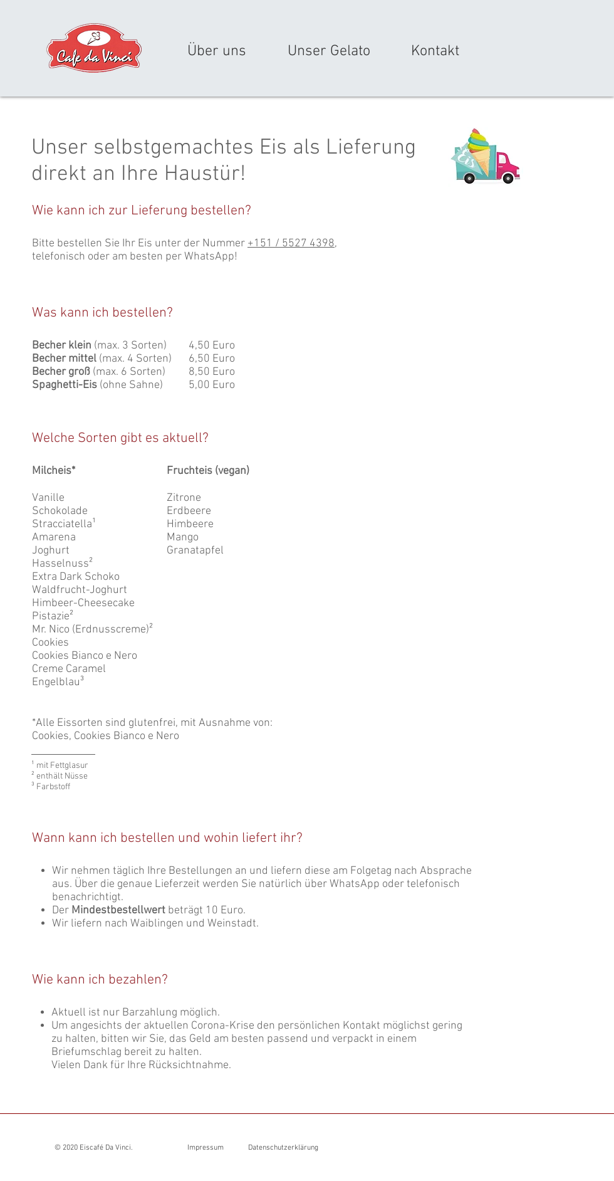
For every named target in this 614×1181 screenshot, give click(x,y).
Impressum (205, 1147)
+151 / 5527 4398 (291, 243)
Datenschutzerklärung (283, 1147)
